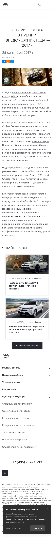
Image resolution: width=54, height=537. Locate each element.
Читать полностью (13, 528)
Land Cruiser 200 (21, 92)
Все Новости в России (27, 345)
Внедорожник (20, 103)
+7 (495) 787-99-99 (27, 461)
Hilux (14, 96)
